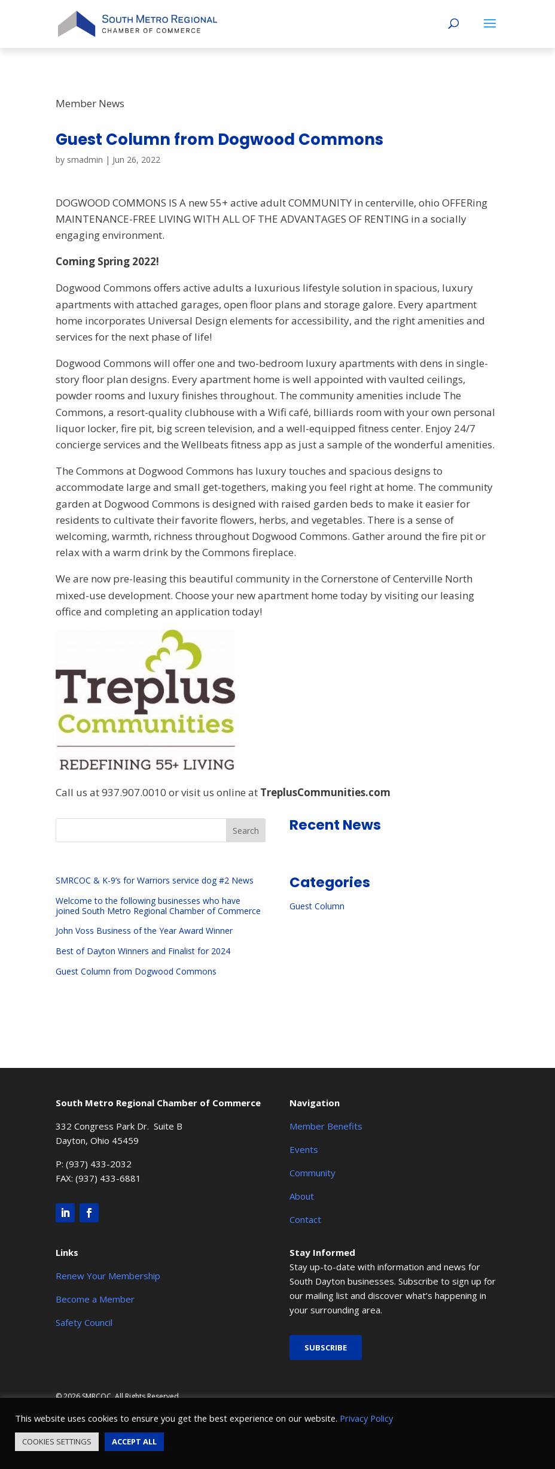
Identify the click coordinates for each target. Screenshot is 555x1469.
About (301, 1196)
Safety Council (84, 1322)
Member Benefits (325, 1126)
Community (312, 1173)
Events (303, 1149)
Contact (305, 1219)
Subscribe (325, 1347)
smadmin (85, 159)
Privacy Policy (366, 1418)
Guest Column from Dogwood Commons (136, 971)
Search (246, 830)
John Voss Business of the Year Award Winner (144, 930)
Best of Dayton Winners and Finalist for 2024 (143, 951)
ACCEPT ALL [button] (134, 1441)
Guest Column (316, 906)
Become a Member (95, 1299)
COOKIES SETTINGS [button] (57, 1441)
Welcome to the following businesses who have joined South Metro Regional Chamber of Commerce (158, 905)
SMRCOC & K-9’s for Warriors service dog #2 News (155, 880)
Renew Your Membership (108, 1276)
